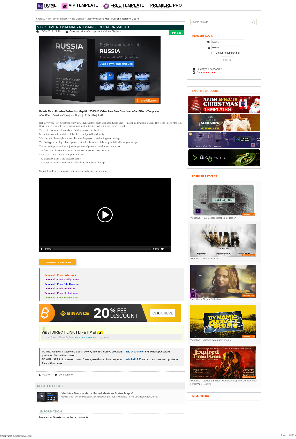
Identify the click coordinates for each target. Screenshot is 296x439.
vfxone (46, 374)
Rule (283, 435)
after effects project (57, 18)
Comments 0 (66, 374)
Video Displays (76, 18)
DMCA (292, 435)
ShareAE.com (25, 436)
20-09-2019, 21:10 (50, 31)
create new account (84, 337)
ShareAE (40, 18)
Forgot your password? (209, 69)
